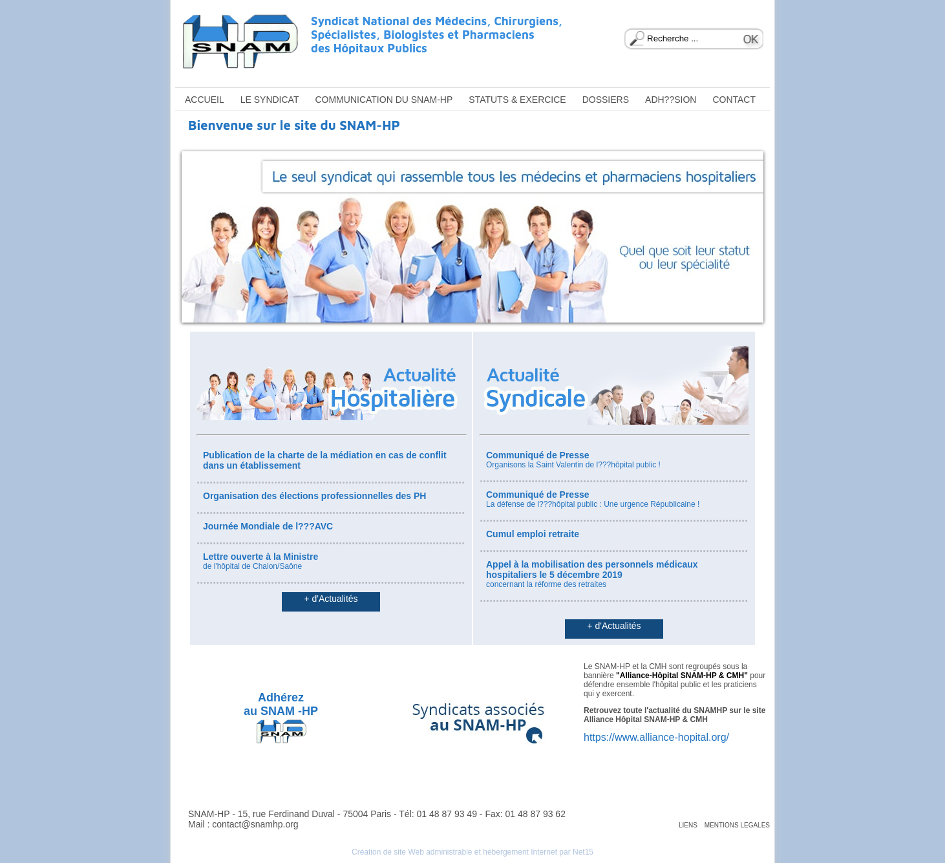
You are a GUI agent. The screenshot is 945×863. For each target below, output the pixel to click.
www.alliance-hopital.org (671, 737)
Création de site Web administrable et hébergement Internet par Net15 (472, 852)
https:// (599, 737)
